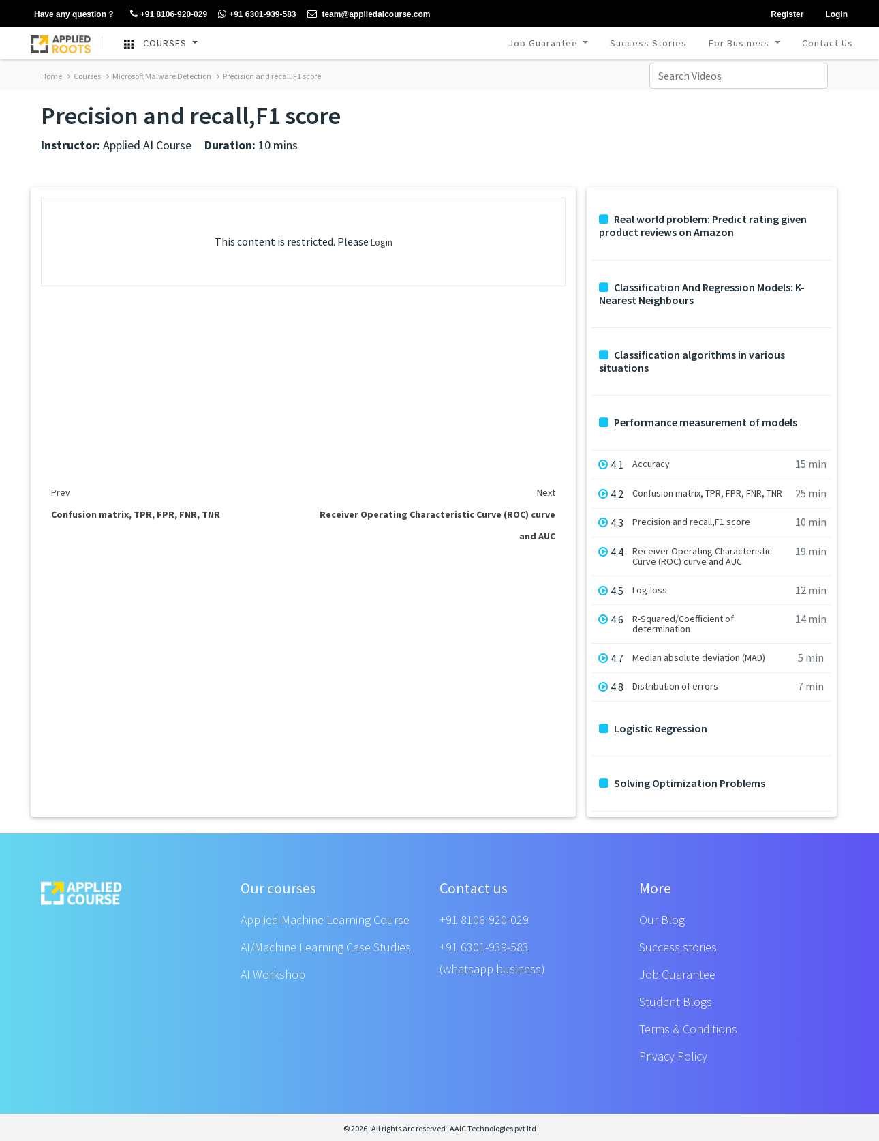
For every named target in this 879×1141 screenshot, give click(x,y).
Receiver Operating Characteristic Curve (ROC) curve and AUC (702, 556)
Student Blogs (675, 1001)
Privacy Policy (673, 1056)
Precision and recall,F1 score (269, 76)
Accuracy (651, 464)
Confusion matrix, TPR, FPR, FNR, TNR (707, 493)
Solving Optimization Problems (682, 783)
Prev (60, 492)
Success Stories (648, 43)
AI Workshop (273, 974)
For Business (740, 43)
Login (381, 242)
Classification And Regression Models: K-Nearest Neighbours (702, 294)
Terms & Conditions (688, 1029)
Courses (84, 76)
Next (546, 492)
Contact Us (827, 43)
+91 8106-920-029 (484, 920)
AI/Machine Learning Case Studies (326, 947)
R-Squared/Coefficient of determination (683, 624)
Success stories (678, 947)
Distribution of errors (675, 686)
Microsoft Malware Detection (158, 76)
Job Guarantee (544, 43)
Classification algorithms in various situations (692, 361)
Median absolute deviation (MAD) (698, 658)
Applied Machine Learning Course (325, 920)
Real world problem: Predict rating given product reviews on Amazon (703, 226)
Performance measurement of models (698, 422)
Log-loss (649, 590)
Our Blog (662, 920)
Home (51, 76)
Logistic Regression (653, 728)
